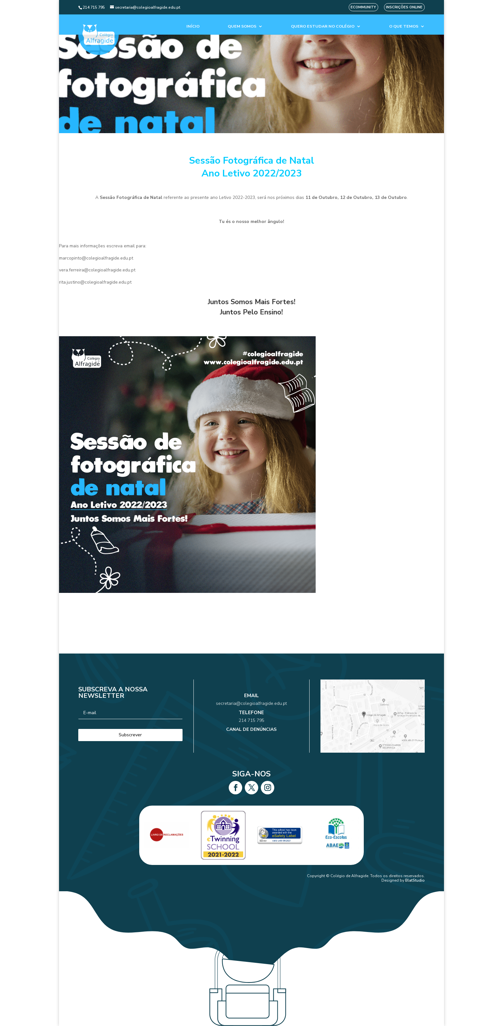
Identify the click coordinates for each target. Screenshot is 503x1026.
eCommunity (363, 7)
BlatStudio (415, 880)
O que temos (403, 26)
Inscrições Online (404, 7)
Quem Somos (242, 26)
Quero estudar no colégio (322, 26)
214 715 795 (251, 718)
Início (193, 26)
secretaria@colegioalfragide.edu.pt (251, 709)
